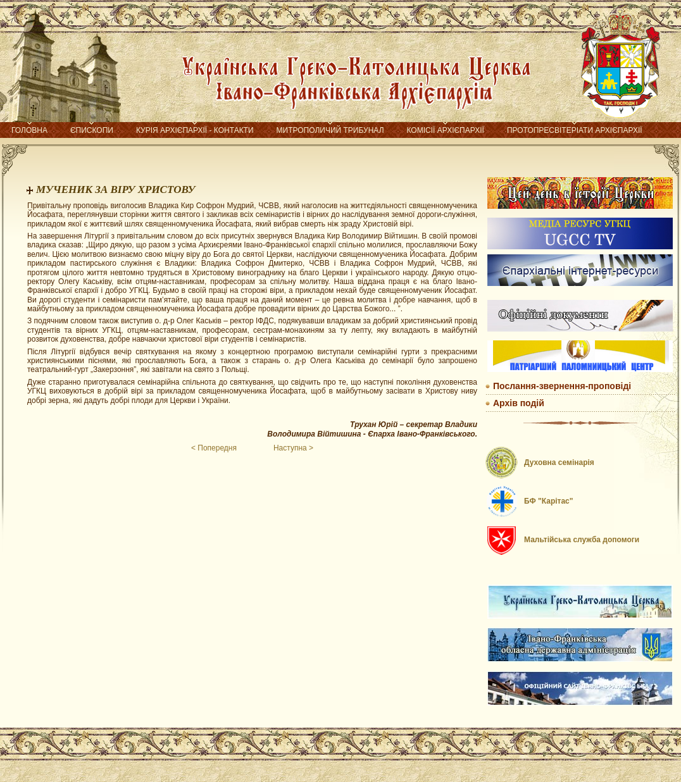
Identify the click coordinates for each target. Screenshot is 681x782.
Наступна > (293, 448)
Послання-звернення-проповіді (562, 386)
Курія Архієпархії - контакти (195, 130)
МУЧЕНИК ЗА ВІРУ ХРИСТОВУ (115, 189)
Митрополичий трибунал (330, 130)
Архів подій (518, 403)
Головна (29, 130)
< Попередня (214, 448)
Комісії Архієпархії (445, 130)
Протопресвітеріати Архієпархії (574, 130)
